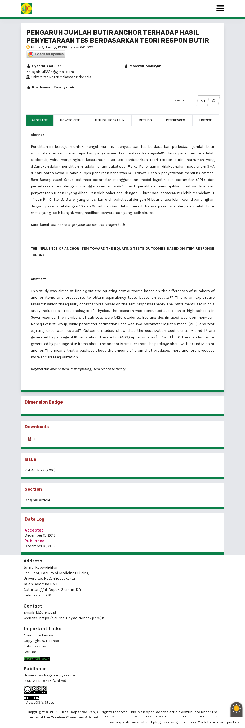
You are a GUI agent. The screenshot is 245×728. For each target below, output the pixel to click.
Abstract (40, 120)
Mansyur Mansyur (142, 66)
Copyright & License (41, 640)
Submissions (35, 646)
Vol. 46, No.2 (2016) (40, 470)
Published (35, 540)
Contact (31, 652)
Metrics (145, 120)
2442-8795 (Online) (49, 680)
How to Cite (70, 120)
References (175, 120)
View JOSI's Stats (40, 702)
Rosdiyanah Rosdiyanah (50, 87)
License (205, 120)
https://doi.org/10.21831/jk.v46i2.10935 (61, 47)
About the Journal (39, 635)
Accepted (34, 530)
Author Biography (109, 120)
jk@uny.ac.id (45, 612)
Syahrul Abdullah (44, 66)
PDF (35, 439)
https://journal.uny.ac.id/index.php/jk (71, 618)
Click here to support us (218, 722)
